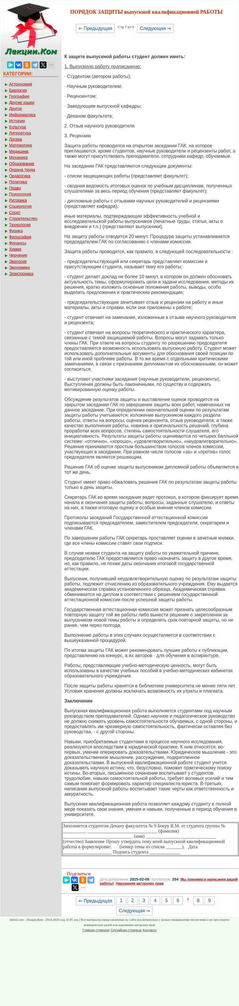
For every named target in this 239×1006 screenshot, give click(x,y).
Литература (20, 133)
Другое (15, 108)
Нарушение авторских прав (139, 883)
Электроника (21, 273)
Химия (15, 249)
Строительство (23, 218)
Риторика (18, 200)
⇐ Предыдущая (95, 28)
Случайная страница (126, 930)
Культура (17, 127)
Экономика (19, 267)
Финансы (17, 243)
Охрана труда (22, 169)
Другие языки (21, 102)
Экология (17, 261)
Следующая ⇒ (155, 28)
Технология (20, 224)
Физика (16, 230)
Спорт (14, 212)
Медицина (19, 151)
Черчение (18, 255)
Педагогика (19, 175)
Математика (20, 145)
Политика (18, 182)
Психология (20, 194)
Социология (20, 206)
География (19, 96)
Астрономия (20, 84)
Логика (15, 139)
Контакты (150, 930)
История (17, 120)
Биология (18, 90)
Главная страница (95, 930)
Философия (20, 237)
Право (15, 188)
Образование (21, 163)
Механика (18, 157)
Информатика (22, 114)
